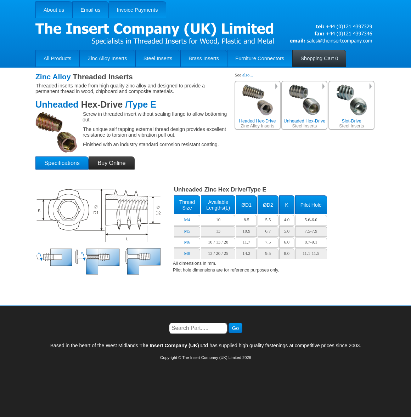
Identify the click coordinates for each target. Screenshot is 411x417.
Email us (90, 10)
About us (54, 10)
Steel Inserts (158, 58)
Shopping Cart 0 (319, 58)
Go (235, 328)
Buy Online (111, 163)
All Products (57, 58)
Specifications (62, 163)
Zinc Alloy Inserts (107, 58)
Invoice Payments (137, 10)
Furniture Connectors (259, 58)
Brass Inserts (203, 58)
